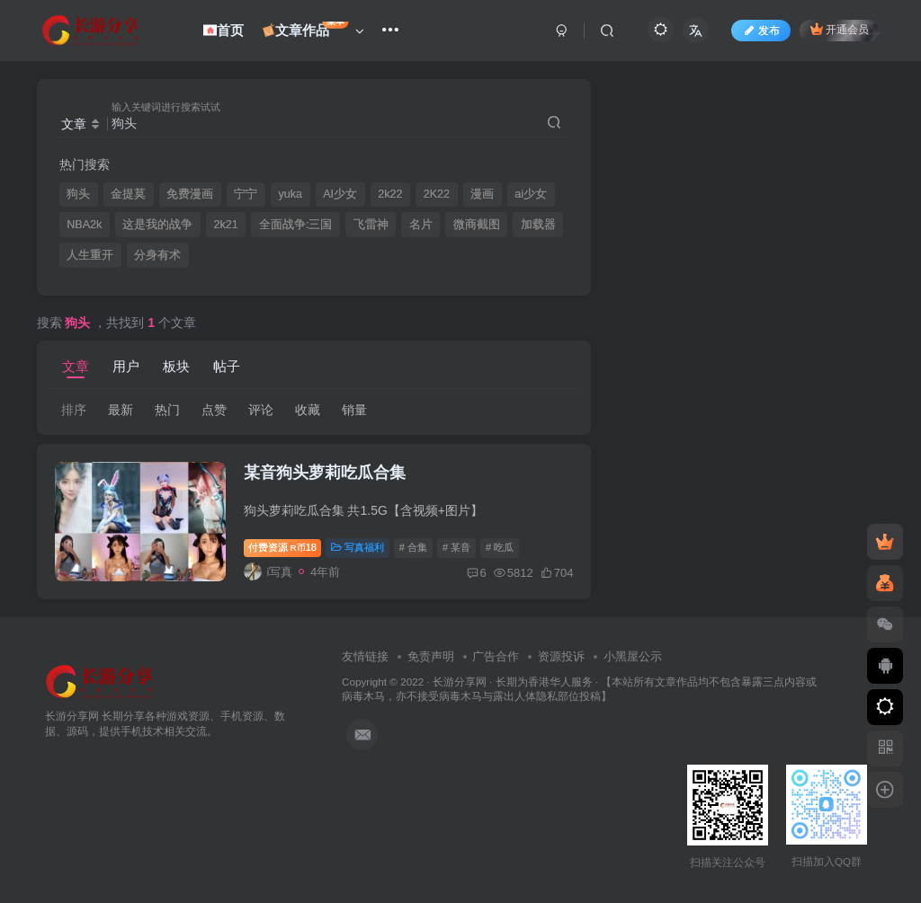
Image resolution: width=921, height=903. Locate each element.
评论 (260, 410)
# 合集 (413, 547)
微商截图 (476, 224)
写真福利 (357, 547)
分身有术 (157, 255)
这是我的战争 (157, 224)
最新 (120, 410)
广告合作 (495, 656)
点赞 (214, 410)
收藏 (307, 410)
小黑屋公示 (633, 656)
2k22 (390, 194)
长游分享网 (460, 681)
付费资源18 (282, 547)
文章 (75, 366)
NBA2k (84, 224)
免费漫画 (189, 194)
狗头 (78, 194)
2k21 (226, 224)
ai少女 (530, 194)
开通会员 (839, 29)
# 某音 (456, 547)
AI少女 (340, 194)
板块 (176, 366)
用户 (125, 366)
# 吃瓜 (500, 547)
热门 (167, 410)
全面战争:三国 (296, 224)
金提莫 (128, 194)
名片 (421, 224)
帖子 (226, 366)
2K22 (437, 194)
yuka (291, 194)
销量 (354, 410)
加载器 (538, 224)
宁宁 (245, 194)
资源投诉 (561, 656)
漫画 (482, 194)
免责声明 (430, 656)
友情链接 (365, 656)
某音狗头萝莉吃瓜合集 (325, 473)
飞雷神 (371, 224)
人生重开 (90, 255)
